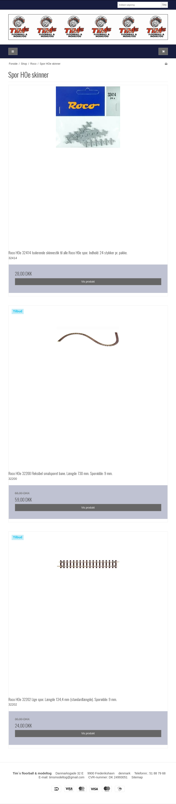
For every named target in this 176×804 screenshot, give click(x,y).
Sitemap (137, 777)
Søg (164, 4)
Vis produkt (88, 281)
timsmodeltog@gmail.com (66, 777)
